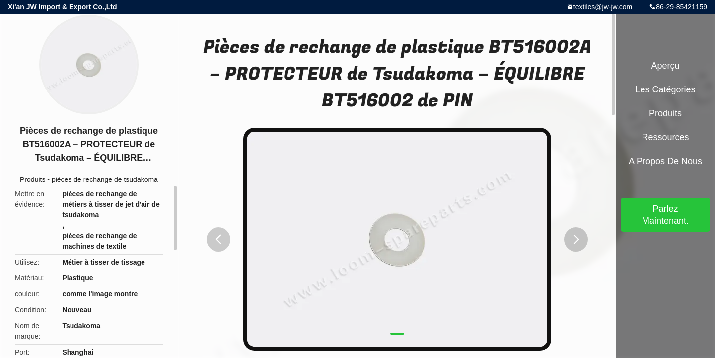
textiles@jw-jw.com (602, 7)
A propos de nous (665, 161)
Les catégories (665, 89)
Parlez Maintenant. (665, 215)
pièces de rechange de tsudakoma (105, 179)
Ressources (665, 137)
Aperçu (665, 66)
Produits (32, 179)
